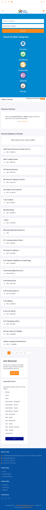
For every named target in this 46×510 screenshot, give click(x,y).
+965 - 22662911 (10, 243)
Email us (14, 373)
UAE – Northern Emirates (12, 427)
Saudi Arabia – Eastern (11, 408)
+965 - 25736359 (10, 293)
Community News (7, 476)
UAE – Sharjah (9, 430)
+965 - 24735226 (10, 223)
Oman (7, 395)
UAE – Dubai (8, 424)
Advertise (4, 485)
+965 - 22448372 (10, 213)
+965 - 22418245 (10, 263)
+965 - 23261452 (10, 182)
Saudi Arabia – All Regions (12, 401)
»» (36, 353)
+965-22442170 (10, 273)
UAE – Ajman (9, 417)
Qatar (7, 398)
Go (14, 438)
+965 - (8, 233)
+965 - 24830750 (10, 152)
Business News (6, 474)
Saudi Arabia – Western (11, 411)
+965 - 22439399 (10, 253)
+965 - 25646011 (10, 202)
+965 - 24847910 (10, 162)
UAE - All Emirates (10, 420)
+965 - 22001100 (10, 283)
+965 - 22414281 (10, 324)
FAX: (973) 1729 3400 (8, 463)
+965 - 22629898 (10, 334)
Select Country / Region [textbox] (9, 26)
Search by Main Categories (16, 37)
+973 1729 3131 (23, 121)
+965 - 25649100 (10, 314)
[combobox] (23, 26)
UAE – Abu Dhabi (10, 414)
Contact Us (5, 487)
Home (3, 471)
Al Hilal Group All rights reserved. (25, 505)
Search (23, 31)
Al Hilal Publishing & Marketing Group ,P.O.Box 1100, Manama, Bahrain (21, 455)
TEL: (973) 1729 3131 (8, 460)
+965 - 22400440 (10, 304)
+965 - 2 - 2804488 (11, 344)
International (8, 433)
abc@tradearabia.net (8, 458)
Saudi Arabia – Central (11, 404)
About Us (4, 490)
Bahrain (7, 392)
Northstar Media (26, 507)
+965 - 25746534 (10, 192)
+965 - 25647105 (10, 172)
